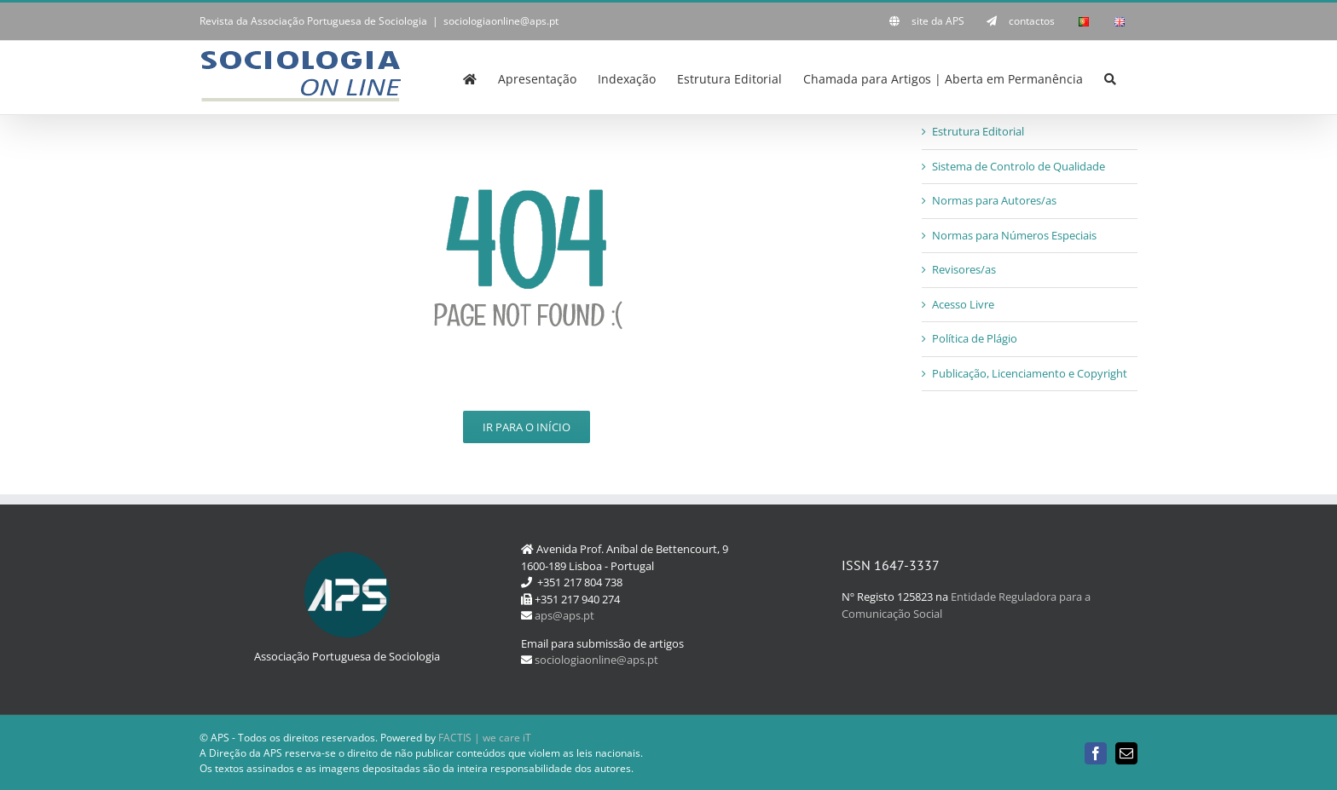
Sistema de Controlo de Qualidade (1018, 166)
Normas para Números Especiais (1014, 235)
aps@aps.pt (564, 615)
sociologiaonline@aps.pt (501, 21)
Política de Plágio (974, 338)
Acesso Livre (963, 304)
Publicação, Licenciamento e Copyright (1029, 373)
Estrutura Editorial (978, 131)
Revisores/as (964, 269)
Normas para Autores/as (994, 200)
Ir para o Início (526, 427)
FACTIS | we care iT (484, 737)
